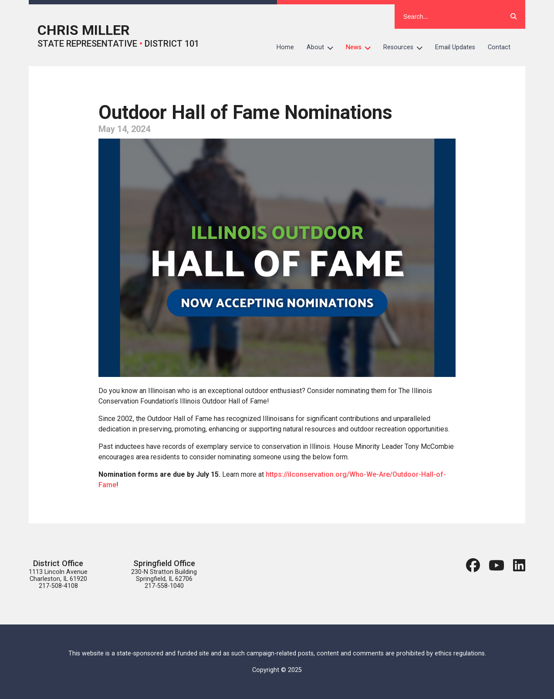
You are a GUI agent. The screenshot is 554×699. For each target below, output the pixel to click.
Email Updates (455, 47)
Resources (406, 47)
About (323, 47)
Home (285, 47)
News (361, 47)
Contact (499, 47)
